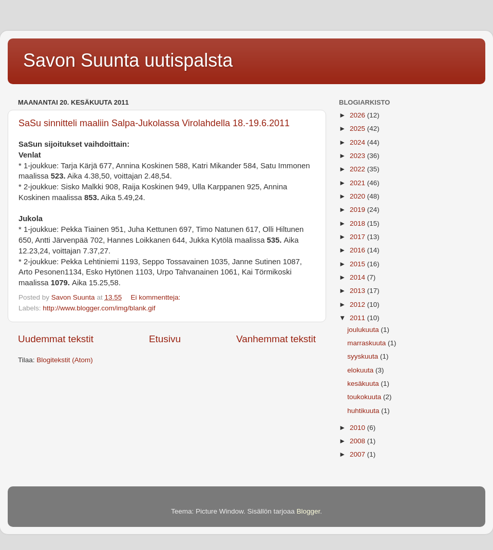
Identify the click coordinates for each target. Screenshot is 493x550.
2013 (358, 290)
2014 (358, 277)
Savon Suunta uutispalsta (128, 60)
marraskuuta (367, 343)
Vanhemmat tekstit (276, 338)
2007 (358, 454)
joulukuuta (364, 329)
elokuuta (361, 370)
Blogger (308, 511)
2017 (358, 237)
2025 (358, 128)
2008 (358, 441)
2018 (358, 223)
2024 (358, 142)
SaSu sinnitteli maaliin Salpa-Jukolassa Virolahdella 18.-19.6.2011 (154, 123)
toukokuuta (365, 397)
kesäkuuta (364, 383)
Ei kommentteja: (156, 297)
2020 (358, 196)
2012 (358, 304)
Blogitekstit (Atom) (64, 360)
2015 (358, 264)
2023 (358, 156)
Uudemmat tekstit (55, 338)
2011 (358, 318)
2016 (358, 250)
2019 (358, 209)
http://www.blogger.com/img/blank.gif (99, 308)
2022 (358, 169)
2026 (358, 115)
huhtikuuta (364, 411)
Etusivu (165, 338)
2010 (358, 427)
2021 (358, 183)
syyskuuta (363, 356)
